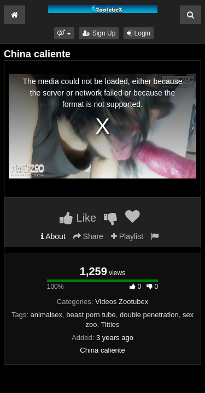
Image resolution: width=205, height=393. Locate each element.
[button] (64, 33)
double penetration (149, 315)
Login (138, 33)
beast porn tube (90, 315)
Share (88, 236)
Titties (110, 324)
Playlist (127, 236)
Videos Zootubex (121, 301)
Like (78, 218)
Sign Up (99, 33)
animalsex (47, 315)
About (53, 236)
